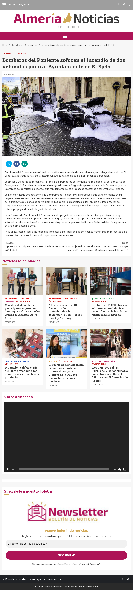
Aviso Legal (35, 579)
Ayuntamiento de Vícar (104, 361)
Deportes (10, 301)
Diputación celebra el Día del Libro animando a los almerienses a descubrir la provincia (22, 343)
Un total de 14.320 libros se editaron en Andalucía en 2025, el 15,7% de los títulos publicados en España (110, 281)
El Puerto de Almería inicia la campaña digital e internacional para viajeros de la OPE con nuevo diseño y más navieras (66, 343)
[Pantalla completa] (124, 469)
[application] (66, 437)
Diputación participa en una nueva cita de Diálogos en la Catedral (35, 246)
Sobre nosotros (52, 579)
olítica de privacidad (71, 564)
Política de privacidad (14, 579)
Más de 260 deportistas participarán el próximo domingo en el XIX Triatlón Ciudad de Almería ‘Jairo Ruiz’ (22, 281)
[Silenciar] (119, 469)
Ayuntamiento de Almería (18, 298)
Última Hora (19, 53)
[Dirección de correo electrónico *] (66, 544)
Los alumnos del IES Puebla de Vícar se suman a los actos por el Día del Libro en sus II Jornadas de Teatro (110, 343)
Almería (53, 361)
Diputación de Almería (17, 361)
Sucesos (6, 53)
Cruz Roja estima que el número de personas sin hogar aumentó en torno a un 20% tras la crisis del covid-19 (97, 246)
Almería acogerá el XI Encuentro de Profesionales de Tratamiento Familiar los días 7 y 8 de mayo (66, 281)
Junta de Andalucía (102, 298)
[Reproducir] (8, 469)
